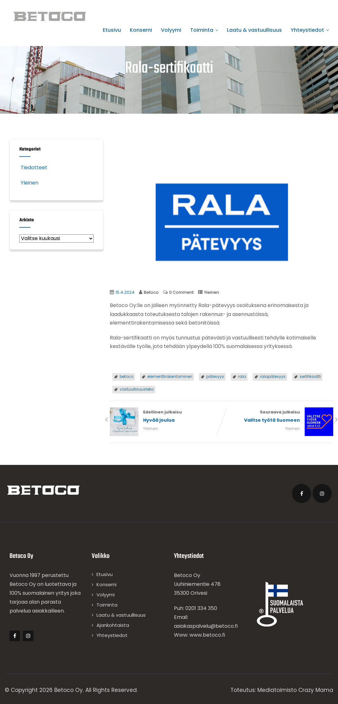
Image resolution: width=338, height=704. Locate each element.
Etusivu (112, 30)
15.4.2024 (125, 292)
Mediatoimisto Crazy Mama (295, 690)
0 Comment (181, 292)
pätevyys (215, 376)
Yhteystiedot (310, 30)
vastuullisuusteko (137, 389)
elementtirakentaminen (169, 376)
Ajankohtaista (112, 625)
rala (242, 376)
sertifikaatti (310, 376)
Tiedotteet (33, 167)
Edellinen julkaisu (166, 416)
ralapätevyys (273, 376)
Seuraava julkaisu (277, 416)
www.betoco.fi (207, 635)
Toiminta (204, 30)
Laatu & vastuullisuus (254, 30)
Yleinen (211, 292)
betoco (126, 376)
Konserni (141, 30)
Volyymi (171, 30)
